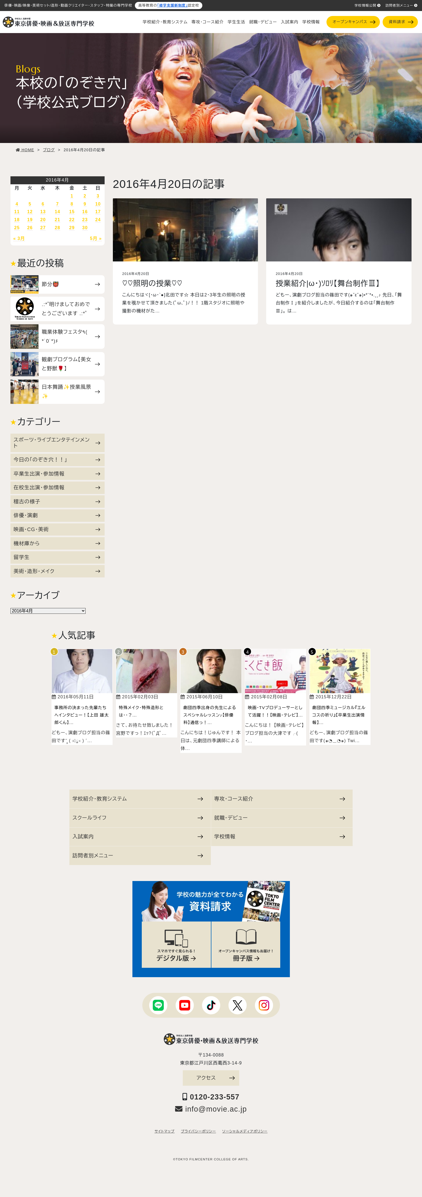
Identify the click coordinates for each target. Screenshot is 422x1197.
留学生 (56, 557)
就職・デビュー (263, 22)
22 (72, 219)
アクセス (216, 1078)
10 (98, 204)
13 (43, 211)
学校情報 (311, 22)
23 (85, 219)
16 (85, 211)
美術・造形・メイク (56, 571)
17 (98, 211)
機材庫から (56, 543)
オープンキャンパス (354, 22)
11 (17, 211)
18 (17, 219)
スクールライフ (137, 818)
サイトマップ (164, 1131)
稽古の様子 (56, 501)
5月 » (96, 238)
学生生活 (236, 22)
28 (57, 227)
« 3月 (19, 238)
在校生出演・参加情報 (56, 487)
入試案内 (289, 22)
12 (30, 211)
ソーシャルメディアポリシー (244, 1131)
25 (17, 227)
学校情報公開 (368, 5)
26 (30, 227)
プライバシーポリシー (198, 1131)
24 (98, 219)
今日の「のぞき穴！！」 (56, 460)
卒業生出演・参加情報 (56, 474)
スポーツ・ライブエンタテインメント (56, 443)
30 (85, 227)
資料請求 (401, 22)
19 (30, 219)
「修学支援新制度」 (172, 5)
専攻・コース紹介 (208, 22)
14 (57, 211)
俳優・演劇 (56, 515)
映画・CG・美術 (56, 529)
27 (43, 227)
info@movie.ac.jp (211, 1109)
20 (43, 219)
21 (57, 219)
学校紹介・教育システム (165, 22)
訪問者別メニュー (401, 5)
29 (72, 227)
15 (72, 211)
